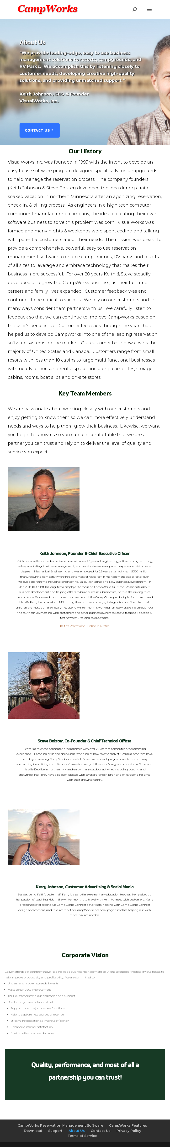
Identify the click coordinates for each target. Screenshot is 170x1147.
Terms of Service (82, 1136)
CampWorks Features (128, 1125)
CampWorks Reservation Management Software (60, 1125)
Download (33, 1131)
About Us (77, 1131)
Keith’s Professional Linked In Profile (84, 626)
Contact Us (36, 131)
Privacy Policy (129, 1131)
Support (55, 1131)
